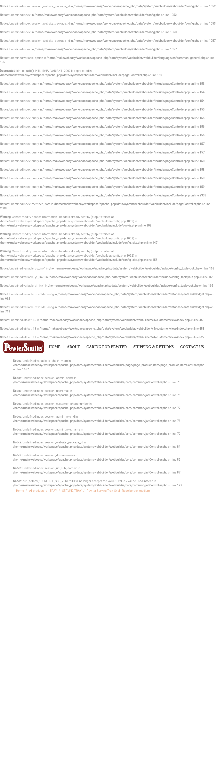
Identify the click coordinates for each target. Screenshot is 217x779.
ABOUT (73, 347)
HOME (55, 347)
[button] (210, 347)
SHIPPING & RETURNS (153, 347)
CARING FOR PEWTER (106, 347)
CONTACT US (192, 347)
